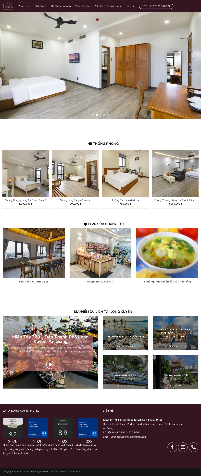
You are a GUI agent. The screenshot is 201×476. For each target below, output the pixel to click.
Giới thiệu (41, 6)
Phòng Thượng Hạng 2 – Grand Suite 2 (26, 200)
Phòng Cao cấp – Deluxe (125, 200)
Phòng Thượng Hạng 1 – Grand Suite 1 (175, 200)
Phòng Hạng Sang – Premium (75, 200)
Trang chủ (24, 6)
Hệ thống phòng (61, 6)
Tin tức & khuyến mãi (108, 6)
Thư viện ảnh (83, 6)
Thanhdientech (74, 471)
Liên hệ (130, 6)
